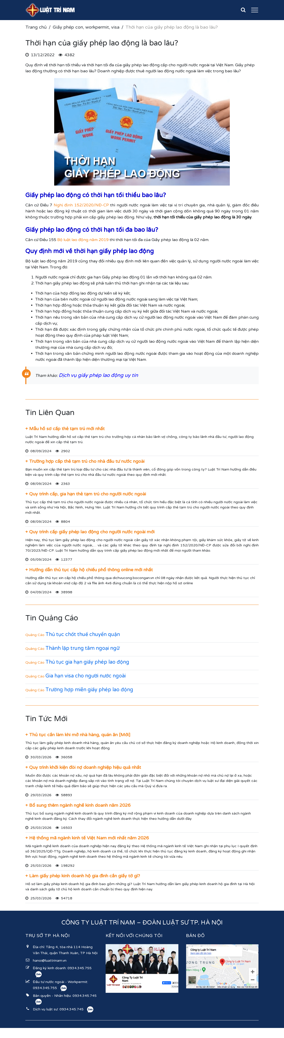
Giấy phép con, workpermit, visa (86, 27)
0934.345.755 (79, 968)
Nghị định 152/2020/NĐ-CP (81, 205)
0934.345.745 (85, 996)
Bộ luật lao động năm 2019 (83, 239)
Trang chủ (36, 27)
